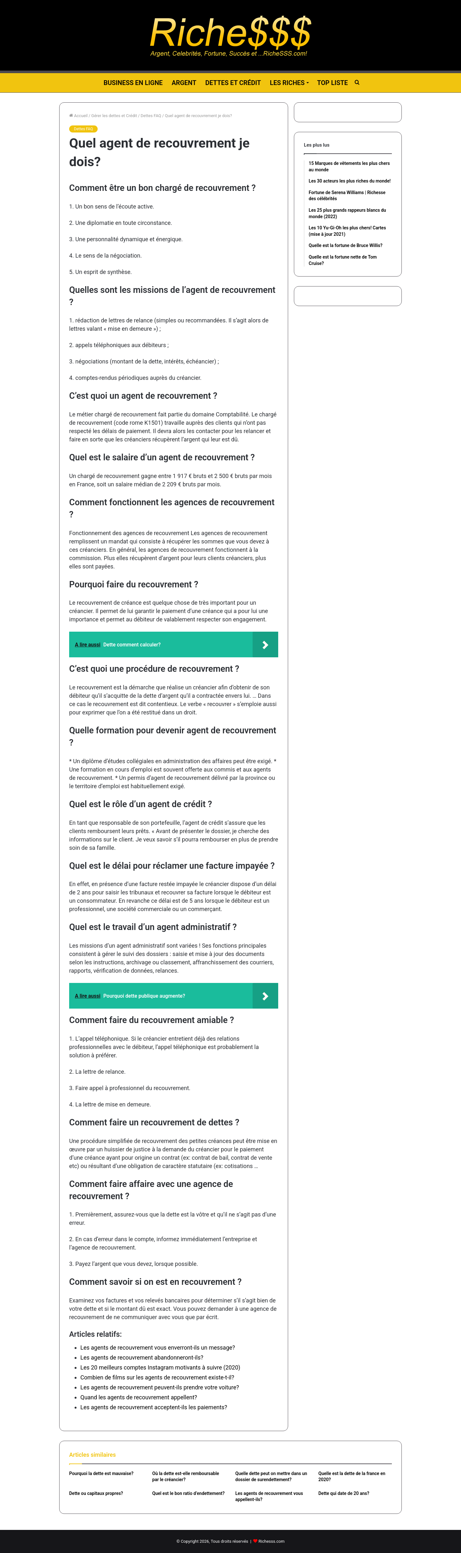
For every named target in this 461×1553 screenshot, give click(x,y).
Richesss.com (272, 1541)
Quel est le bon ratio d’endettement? (188, 1493)
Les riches (287, 83)
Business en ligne (133, 83)
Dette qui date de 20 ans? (344, 1493)
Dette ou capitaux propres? (96, 1493)
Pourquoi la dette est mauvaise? (101, 1473)
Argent (184, 83)
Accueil (78, 115)
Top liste (332, 83)
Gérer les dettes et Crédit (114, 115)
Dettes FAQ (151, 115)
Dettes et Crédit (233, 83)
